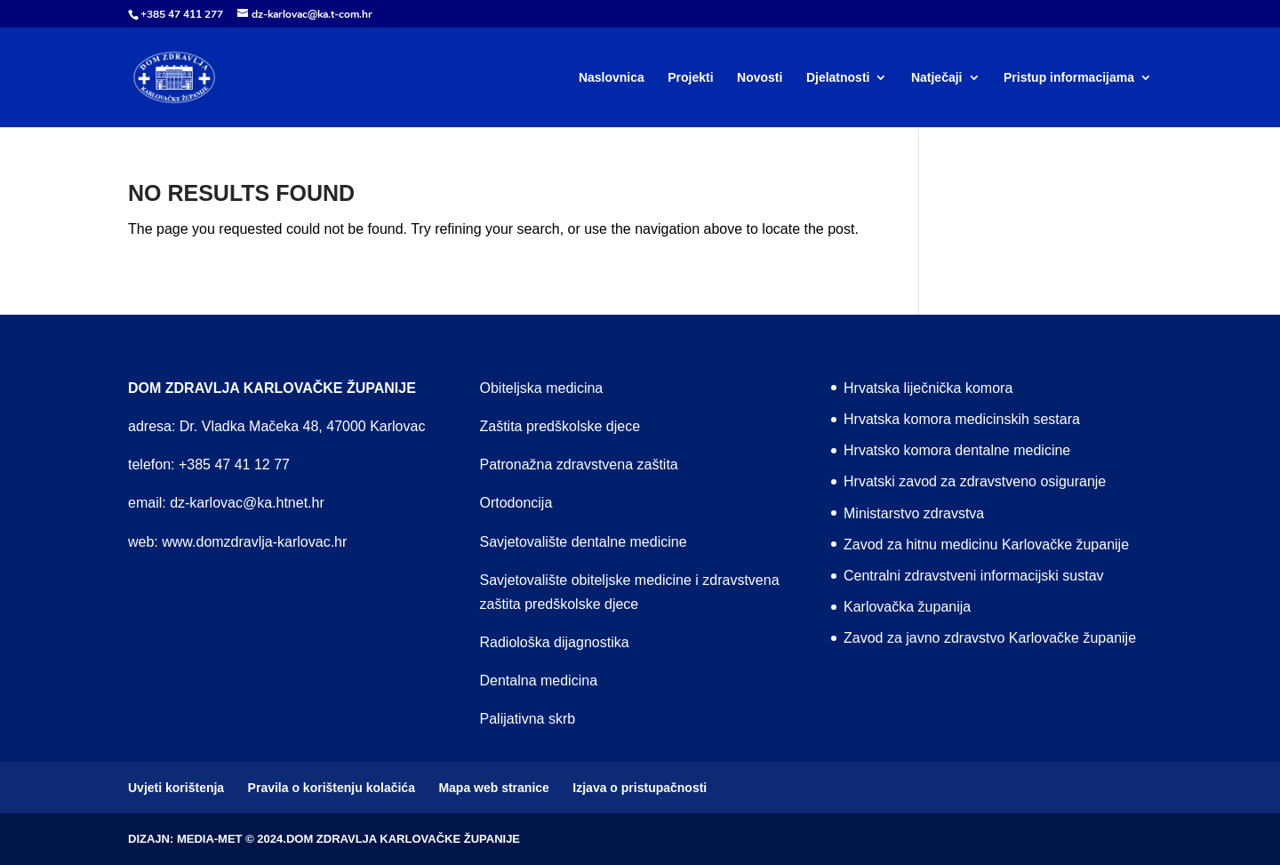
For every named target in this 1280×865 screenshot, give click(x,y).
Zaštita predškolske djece (560, 426)
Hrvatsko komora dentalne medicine (957, 450)
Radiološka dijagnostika (554, 642)
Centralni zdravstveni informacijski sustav (974, 575)
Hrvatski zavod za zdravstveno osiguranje (975, 481)
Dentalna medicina (539, 680)
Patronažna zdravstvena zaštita (579, 464)
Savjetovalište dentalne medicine (583, 541)
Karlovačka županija (907, 606)
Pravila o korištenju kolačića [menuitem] (331, 788)
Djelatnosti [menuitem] (838, 77)
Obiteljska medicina (542, 388)
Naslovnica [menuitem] (611, 77)
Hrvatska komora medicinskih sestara (962, 419)
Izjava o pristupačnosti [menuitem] (639, 788)
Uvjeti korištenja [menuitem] (176, 788)
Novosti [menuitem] (759, 77)
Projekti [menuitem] (690, 77)
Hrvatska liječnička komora (928, 388)
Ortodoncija (516, 502)
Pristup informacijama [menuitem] (1069, 77)
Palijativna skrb (528, 718)
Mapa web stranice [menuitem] (493, 788)
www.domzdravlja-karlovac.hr (254, 541)
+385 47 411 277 (181, 14)
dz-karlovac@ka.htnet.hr (247, 502)
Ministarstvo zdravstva (914, 513)
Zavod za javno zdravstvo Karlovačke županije (990, 637)
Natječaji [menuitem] (937, 77)
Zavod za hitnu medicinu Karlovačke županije (986, 544)
